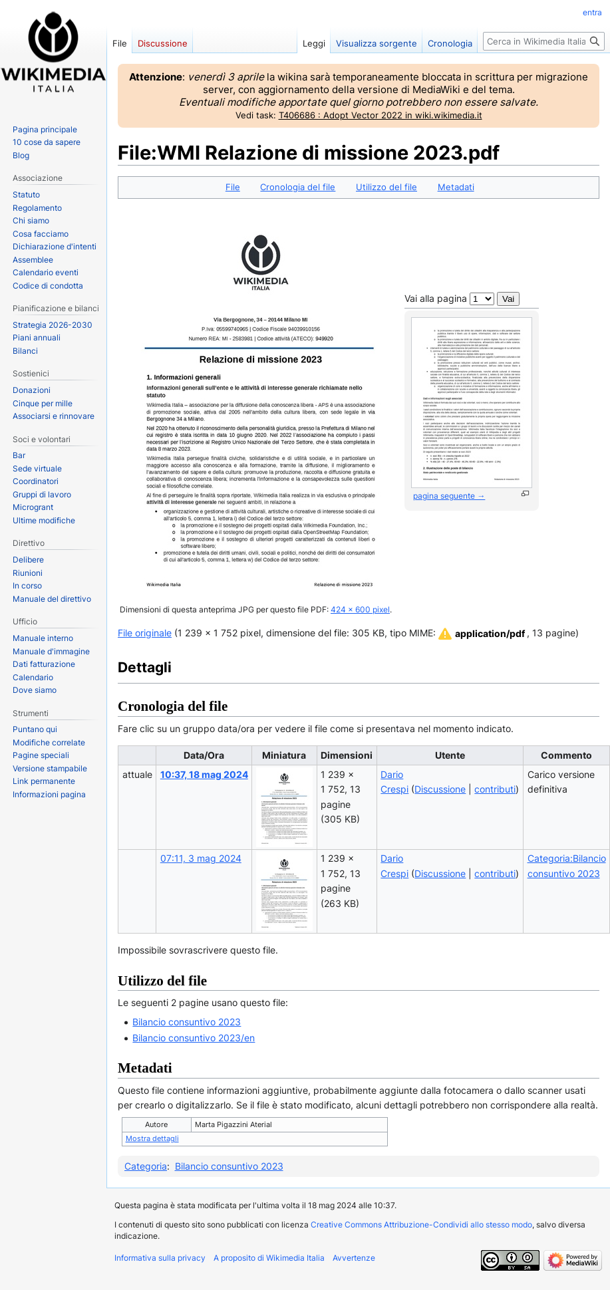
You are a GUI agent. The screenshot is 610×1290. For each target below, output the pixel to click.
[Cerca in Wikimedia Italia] (544, 41)
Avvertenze (354, 1258)
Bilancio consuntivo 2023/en (193, 1037)
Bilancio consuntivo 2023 (186, 1021)
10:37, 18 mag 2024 (204, 774)
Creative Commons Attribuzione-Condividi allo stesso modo (421, 1224)
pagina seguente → (449, 496)
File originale (145, 632)
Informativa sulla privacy (160, 1258)
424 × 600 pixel (360, 609)
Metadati (456, 187)
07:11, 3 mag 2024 (200, 858)
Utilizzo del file (386, 187)
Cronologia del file (297, 187)
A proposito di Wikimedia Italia (269, 1258)
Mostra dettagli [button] (152, 1138)
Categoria (145, 1166)
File (233, 187)
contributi (495, 789)
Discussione (440, 789)
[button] (480, 633)
